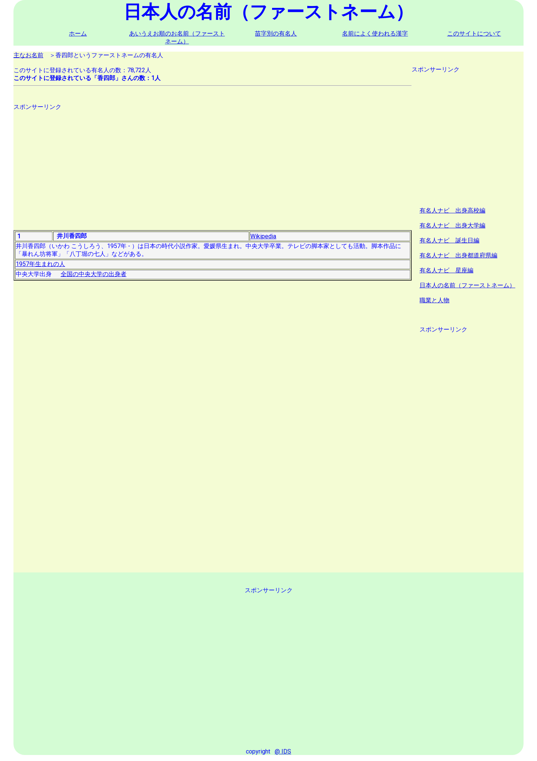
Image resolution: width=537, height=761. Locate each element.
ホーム (78, 33)
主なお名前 (28, 55)
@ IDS (283, 751)
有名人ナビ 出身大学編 (452, 225)
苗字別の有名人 (276, 33)
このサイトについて (474, 33)
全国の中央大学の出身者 (93, 274)
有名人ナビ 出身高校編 (452, 210)
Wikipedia (263, 236)
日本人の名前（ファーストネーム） (467, 285)
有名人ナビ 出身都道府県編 (458, 255)
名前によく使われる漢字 (375, 33)
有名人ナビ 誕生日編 (449, 240)
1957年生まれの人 (40, 264)
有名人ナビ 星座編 (446, 270)
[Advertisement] (212, 163)
